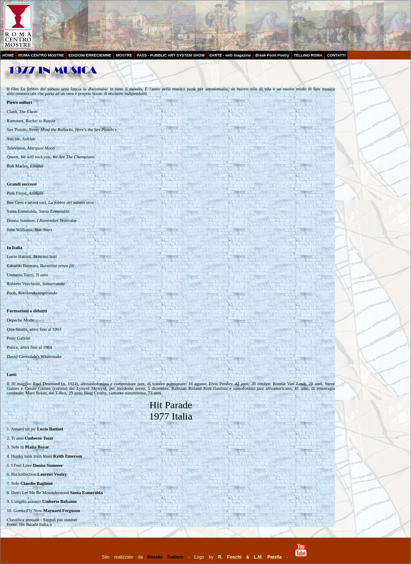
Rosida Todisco (165, 556)
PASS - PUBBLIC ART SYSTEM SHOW (171, 55)
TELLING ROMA (308, 55)
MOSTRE (124, 55)
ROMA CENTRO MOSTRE (41, 55)
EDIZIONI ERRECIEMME (90, 55)
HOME (8, 55)
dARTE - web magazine (230, 55)
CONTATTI (336, 55)
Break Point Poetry (272, 55)
